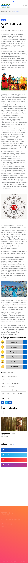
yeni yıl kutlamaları (12, 376)
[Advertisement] (14, 484)
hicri (8, 393)
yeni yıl (3, 376)
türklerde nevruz (16, 383)
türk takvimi (11, 386)
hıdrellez (4, 386)
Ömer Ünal (7, 30)
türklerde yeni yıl (6, 380)
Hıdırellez (20, 393)
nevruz (14, 380)
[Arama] (23, 6)
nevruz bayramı (5, 383)
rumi (3, 393)
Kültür (10, 11)
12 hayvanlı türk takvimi (19, 390)
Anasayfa (4, 11)
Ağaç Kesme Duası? (8, 433)
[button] (2, 412)
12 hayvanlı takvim (6, 390)
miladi (13, 393)
